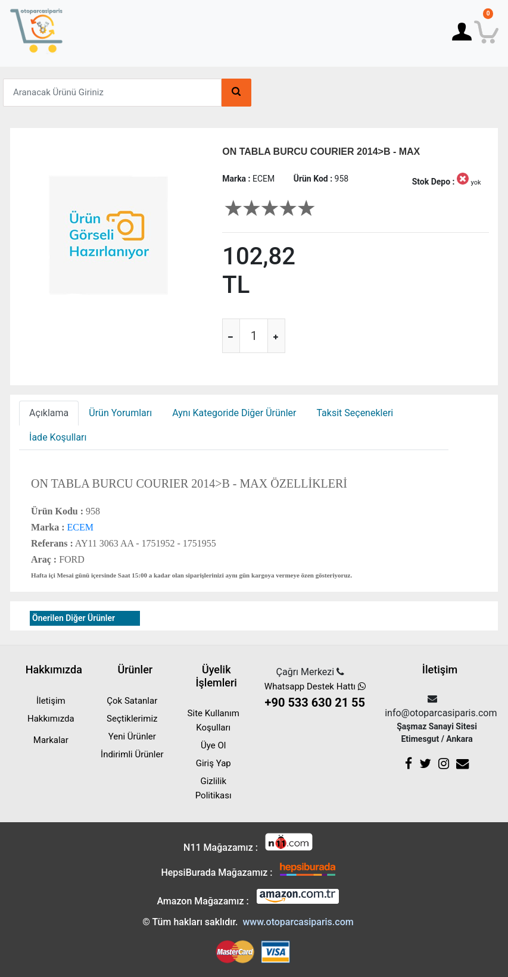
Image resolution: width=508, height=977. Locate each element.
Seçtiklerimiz (132, 718)
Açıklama (48, 413)
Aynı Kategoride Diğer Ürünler (234, 413)
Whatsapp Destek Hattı (315, 696)
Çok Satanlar (132, 700)
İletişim (51, 700)
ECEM (79, 527)
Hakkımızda (50, 718)
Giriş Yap (213, 763)
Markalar (50, 740)
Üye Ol (213, 745)
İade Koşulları (57, 437)
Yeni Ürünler (132, 736)
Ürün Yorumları (120, 413)
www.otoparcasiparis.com (297, 922)
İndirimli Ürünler (132, 754)
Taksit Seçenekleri (354, 413)
